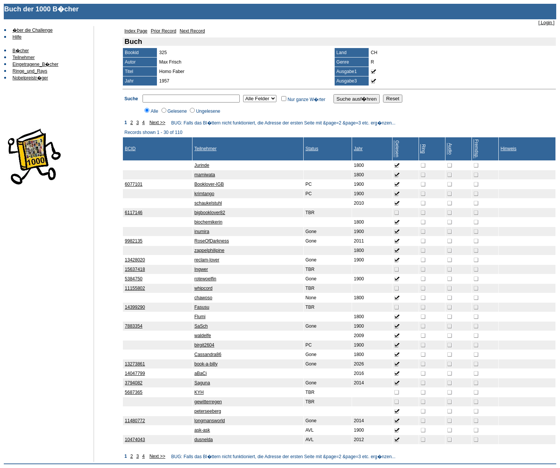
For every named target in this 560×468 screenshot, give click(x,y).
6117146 (134, 212)
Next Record (192, 31)
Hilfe (17, 37)
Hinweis (509, 148)
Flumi (199, 316)
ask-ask (202, 430)
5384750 (134, 278)
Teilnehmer (23, 57)
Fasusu (201, 307)
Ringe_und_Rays (29, 71)
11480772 (135, 420)
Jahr (358, 148)
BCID (130, 148)
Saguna (202, 383)
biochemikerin (208, 222)
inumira (201, 231)
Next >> (157, 122)
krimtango (204, 193)
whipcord (203, 288)
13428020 (135, 260)
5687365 (134, 392)
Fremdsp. (476, 149)
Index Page (135, 31)
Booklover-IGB (209, 184)
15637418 (135, 269)
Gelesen (397, 148)
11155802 (135, 288)
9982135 (134, 241)
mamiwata (204, 174)
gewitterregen (208, 401)
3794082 (134, 383)
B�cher (20, 50)
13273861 (135, 364)
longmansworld (209, 420)
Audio (450, 149)
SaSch (201, 326)
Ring (423, 149)
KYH (199, 392)
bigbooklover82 (209, 212)
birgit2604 (204, 345)
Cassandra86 (207, 354)
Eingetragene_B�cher (35, 64)
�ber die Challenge (32, 30)
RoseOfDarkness (211, 241)
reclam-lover (206, 260)
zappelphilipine (209, 250)
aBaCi (200, 373)
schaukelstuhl (208, 203)
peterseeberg (207, 411)
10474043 (135, 439)
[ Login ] (546, 22)
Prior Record (163, 31)
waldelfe (202, 335)
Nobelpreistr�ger (30, 78)
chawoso (203, 297)
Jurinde (201, 165)
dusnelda (203, 439)
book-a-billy (205, 364)
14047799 (135, 373)
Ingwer (201, 269)
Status (312, 148)
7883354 (134, 326)
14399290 (135, 307)
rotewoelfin (205, 278)
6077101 (134, 184)
